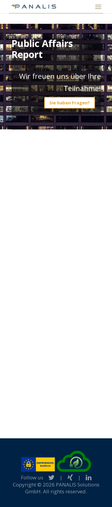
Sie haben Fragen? (69, 103)
